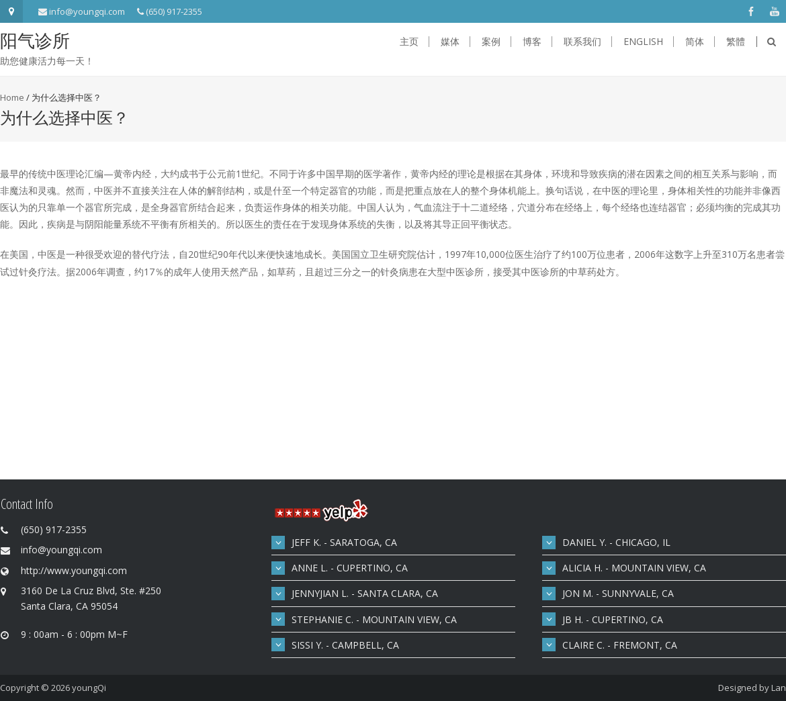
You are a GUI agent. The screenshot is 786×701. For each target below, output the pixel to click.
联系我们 (582, 41)
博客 (532, 41)
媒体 (450, 41)
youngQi (89, 688)
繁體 (735, 41)
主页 (409, 41)
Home (12, 97)
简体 (694, 41)
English (643, 41)
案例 (491, 41)
